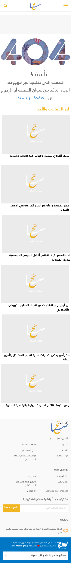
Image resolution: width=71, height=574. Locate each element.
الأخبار (65, 450)
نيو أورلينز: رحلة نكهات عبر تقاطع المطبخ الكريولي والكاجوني (38, 307)
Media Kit (31, 491)
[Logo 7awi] (62, 544)
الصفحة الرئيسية (32, 97)
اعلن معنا (63, 482)
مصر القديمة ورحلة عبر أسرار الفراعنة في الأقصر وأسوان (39, 207)
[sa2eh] (56, 427)
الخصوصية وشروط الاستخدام (26, 484)
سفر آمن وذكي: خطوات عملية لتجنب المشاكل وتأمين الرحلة (37, 357)
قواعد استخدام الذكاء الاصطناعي (25, 458)
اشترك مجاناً (11, 508)
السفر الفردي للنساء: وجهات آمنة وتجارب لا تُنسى (39, 155)
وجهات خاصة (29, 445)
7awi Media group (19, 546)
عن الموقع (62, 476)
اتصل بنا (32, 476)
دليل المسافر (29, 450)
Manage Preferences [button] (57, 491)
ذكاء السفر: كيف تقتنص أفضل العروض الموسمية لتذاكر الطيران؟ (39, 257)
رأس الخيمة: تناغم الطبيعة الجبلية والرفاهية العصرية (37, 405)
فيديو (65, 445)
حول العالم (62, 456)
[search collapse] (5, 5)
